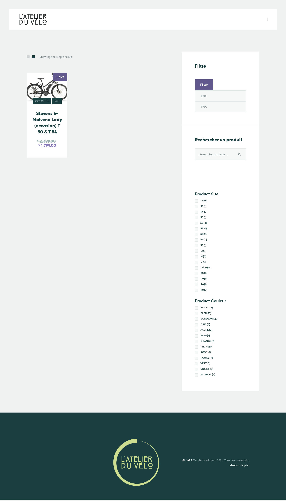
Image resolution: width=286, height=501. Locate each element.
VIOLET (206, 368)
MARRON (207, 374)
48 (203, 289)
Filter (204, 84)
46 (203, 211)
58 (203, 245)
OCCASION (42, 101)
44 (203, 284)
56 (203, 239)
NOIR (205, 335)
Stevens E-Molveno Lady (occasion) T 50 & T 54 (47, 123)
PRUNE (206, 346)
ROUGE (206, 357)
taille (205, 267)
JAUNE (206, 329)
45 (203, 206)
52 (203, 222)
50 (203, 217)
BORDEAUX (209, 318)
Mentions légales (239, 465)
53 (203, 228)
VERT (205, 363)
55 (203, 233)
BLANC (206, 307)
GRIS (205, 324)
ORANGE (207, 340)
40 (203, 278)
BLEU (205, 313)
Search (239, 154)
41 (203, 200)
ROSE (205, 352)
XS (203, 272)
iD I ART (187, 460)
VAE (57, 101)
